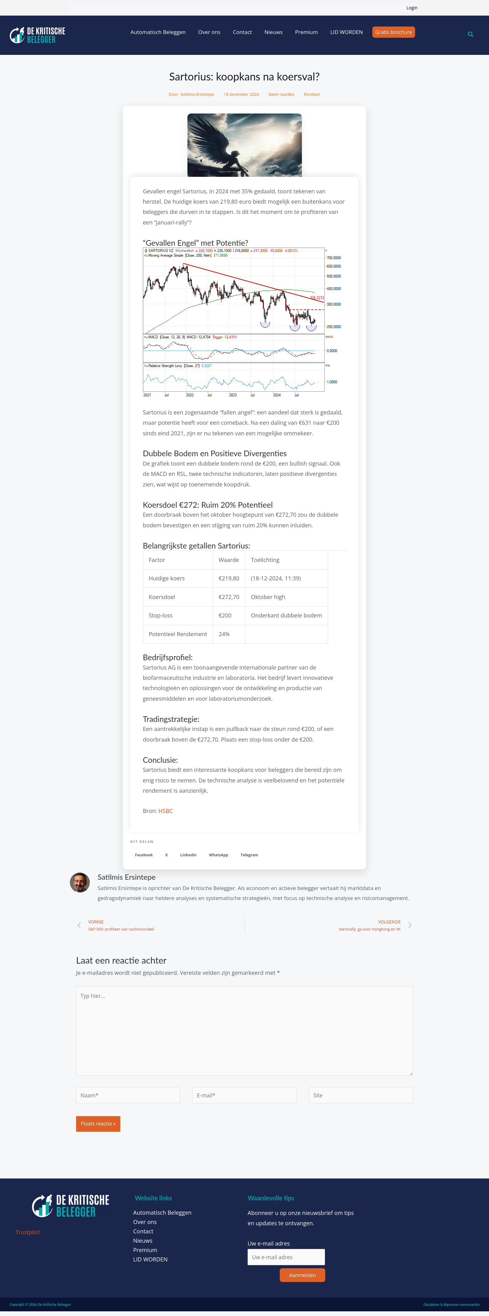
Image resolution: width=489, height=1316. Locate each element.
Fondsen (312, 94)
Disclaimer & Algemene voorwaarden (452, 1309)
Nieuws (273, 32)
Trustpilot (28, 1236)
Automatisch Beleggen (158, 32)
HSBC (165, 811)
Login (412, 8)
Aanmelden (302, 1279)
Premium (306, 32)
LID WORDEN (346, 32)
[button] (143, 855)
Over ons (209, 32)
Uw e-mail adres (269, 1247)
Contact (242, 32)
